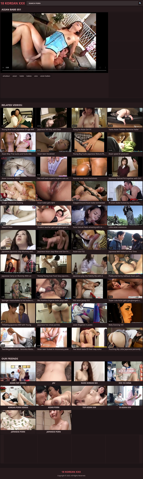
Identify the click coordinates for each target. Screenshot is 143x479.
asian (15, 76)
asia (36, 76)
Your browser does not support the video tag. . (54, 42)
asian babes (45, 76)
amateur (6, 76)
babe (22, 76)
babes (29, 76)
